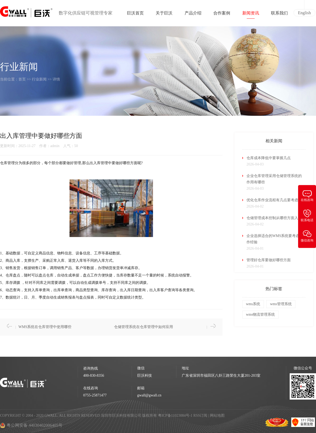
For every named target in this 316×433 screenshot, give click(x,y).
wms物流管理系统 (260, 314)
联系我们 (279, 15)
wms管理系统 (281, 304)
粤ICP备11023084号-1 (175, 415)
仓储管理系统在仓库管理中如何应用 (143, 327)
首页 (22, 79)
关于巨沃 (164, 15)
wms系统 (253, 304)
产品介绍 (193, 15)
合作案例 (221, 15)
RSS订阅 (200, 415)
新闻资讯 (250, 15)
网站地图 (217, 415)
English (304, 13)
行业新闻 (39, 79)
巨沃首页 (135, 15)
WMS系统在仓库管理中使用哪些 (44, 327)
